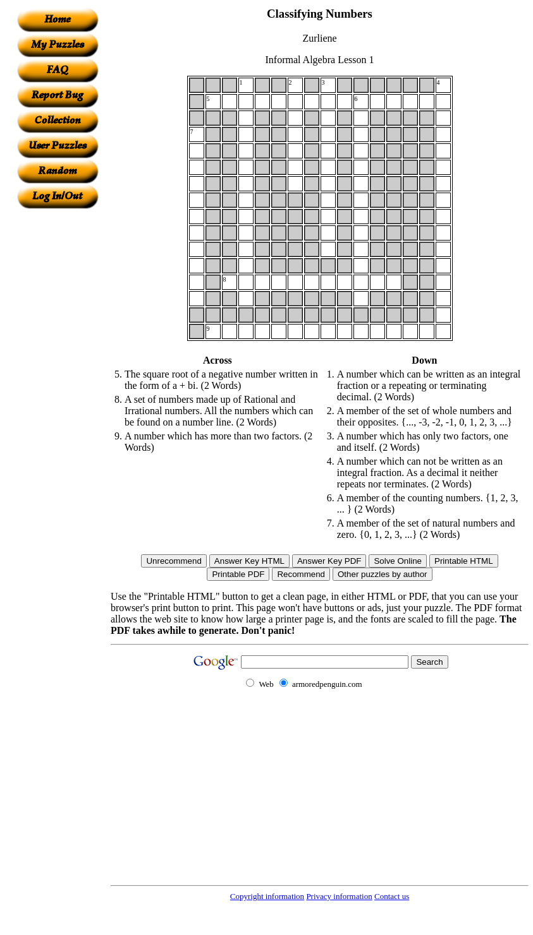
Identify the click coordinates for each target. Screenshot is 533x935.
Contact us (391, 896)
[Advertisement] (57, 398)
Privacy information (339, 896)
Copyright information (267, 896)
